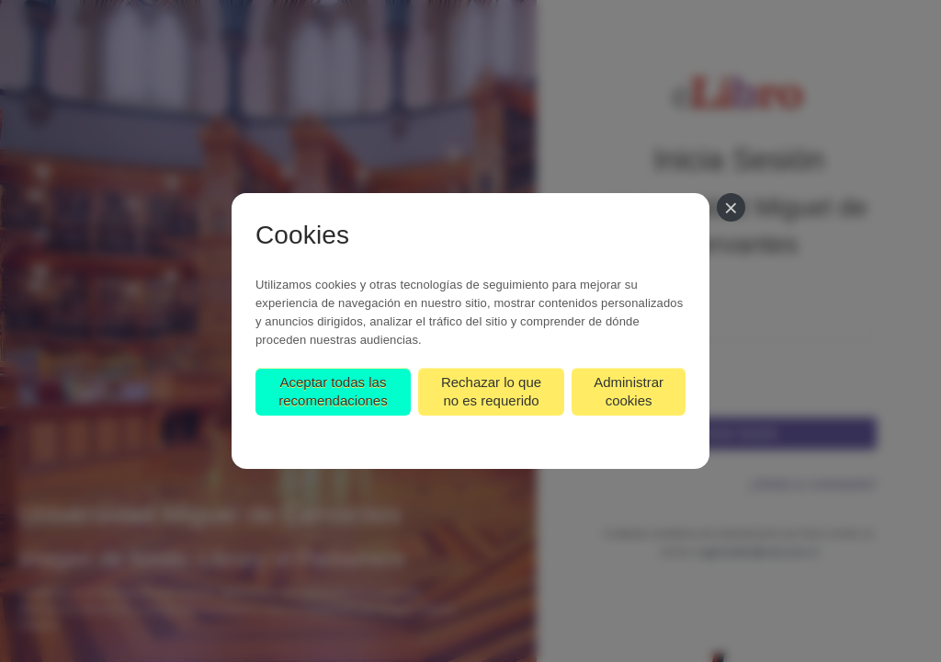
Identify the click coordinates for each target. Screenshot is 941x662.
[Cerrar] (731, 207)
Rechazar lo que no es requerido (491, 391)
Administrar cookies (628, 391)
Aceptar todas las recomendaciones (332, 391)
